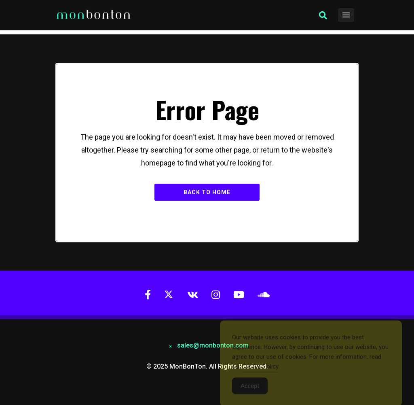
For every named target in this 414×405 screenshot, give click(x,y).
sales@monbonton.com (213, 345)
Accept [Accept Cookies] (250, 388)
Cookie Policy (261, 369)
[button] (323, 15)
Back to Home (207, 192)
